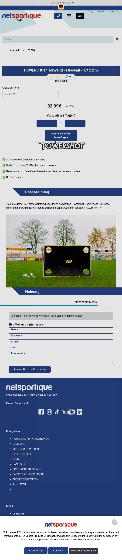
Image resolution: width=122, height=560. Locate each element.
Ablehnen (58, 550)
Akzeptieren (36, 550)
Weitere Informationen (83, 550)
